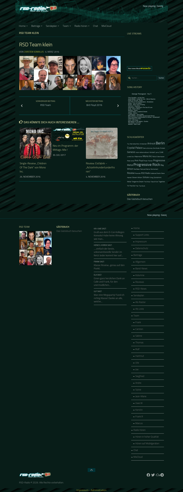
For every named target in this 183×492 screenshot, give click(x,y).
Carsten (139, 329)
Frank (138, 322)
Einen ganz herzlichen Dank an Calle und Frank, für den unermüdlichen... (109, 282)
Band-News (141, 268)
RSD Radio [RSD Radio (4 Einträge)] (145, 173)
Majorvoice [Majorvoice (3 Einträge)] (138, 156)
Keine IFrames (110, 13)
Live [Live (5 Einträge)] (161, 152)
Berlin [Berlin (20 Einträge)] (160, 143)
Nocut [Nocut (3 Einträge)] (154, 156)
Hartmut (139, 356)
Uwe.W (139, 403)
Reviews (139, 282)
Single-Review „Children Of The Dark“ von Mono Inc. (33, 167)
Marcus (139, 423)
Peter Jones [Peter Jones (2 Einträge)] (130, 161)
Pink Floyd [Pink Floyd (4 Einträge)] (139, 160)
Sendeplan (51, 25)
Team (66, 25)
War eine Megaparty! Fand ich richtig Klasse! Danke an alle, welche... (109, 298)
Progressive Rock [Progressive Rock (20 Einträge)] (146, 164)
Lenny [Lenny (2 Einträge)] (157, 152)
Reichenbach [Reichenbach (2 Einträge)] (154, 169)
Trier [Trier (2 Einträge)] (137, 186)
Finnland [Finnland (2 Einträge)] (162, 148)
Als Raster (140, 302)
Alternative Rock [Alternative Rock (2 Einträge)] (134, 144)
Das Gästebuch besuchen (139, 199)
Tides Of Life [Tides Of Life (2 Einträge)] (154, 182)
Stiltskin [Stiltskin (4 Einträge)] (146, 177)
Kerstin (139, 409)
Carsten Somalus (34, 52)
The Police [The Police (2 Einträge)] (147, 182)
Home (22, 25)
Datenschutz (141, 248)
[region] (146, 68)
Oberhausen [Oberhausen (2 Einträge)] (160, 156)
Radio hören (80, 25)
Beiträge (35, 25)
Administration (98, 490)
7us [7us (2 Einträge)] (128, 144)
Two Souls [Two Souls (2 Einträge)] (142, 186)
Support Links (142, 234)
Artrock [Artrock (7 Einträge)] (151, 143)
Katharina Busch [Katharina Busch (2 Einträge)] (144, 152)
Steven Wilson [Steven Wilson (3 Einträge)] (137, 177)
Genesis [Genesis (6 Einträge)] (131, 152)
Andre (138, 383)
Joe (137, 369)
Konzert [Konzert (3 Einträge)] (152, 152)
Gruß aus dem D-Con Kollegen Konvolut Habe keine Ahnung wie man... (109, 235)
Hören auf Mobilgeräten (147, 443)
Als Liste (139, 309)
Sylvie (138, 389)
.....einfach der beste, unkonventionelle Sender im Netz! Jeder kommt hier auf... (108, 252)
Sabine (138, 335)
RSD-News (141, 288)
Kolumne (139, 275)
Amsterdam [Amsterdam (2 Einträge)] (143, 144)
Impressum (141, 241)
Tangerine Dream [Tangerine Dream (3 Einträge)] (138, 182)
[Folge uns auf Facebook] (148, 475)
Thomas (139, 342)
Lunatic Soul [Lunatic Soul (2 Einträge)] (130, 156)
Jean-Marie (140, 396)
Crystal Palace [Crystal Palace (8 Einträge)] (135, 147)
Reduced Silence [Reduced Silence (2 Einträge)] (145, 169)
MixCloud (106, 25)
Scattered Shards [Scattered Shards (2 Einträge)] (155, 173)
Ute (137, 362)
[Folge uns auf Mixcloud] (157, 475)
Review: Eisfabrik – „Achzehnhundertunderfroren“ (100, 167)
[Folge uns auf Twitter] (153, 475)
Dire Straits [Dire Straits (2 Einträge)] (156, 148)
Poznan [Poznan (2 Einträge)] (150, 161)
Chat (95, 25)
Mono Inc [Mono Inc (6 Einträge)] (147, 156)
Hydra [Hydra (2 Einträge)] (137, 152)
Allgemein (140, 261)
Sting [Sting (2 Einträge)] (151, 177)
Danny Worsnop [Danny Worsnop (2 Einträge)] (147, 148)
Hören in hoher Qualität (147, 436)
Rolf (137, 349)
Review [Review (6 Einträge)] (131, 173)
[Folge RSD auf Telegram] (162, 475)
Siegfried (139, 376)
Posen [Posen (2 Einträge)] (146, 161)
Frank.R (139, 416)
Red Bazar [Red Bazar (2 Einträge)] (137, 169)
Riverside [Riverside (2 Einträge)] (138, 173)
